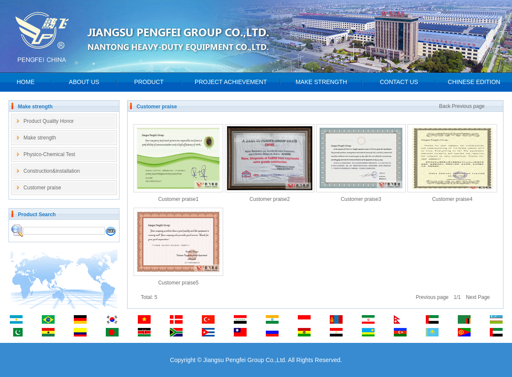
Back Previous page (462, 106)
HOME (26, 81)
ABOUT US (84, 81)
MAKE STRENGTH (321, 81)
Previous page (432, 297)
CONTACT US (399, 81)
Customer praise (42, 188)
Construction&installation (51, 171)
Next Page (478, 297)
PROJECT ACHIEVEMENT (231, 81)
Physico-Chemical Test (49, 154)
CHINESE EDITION (474, 81)
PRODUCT (148, 81)
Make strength (39, 138)
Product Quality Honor (48, 121)
